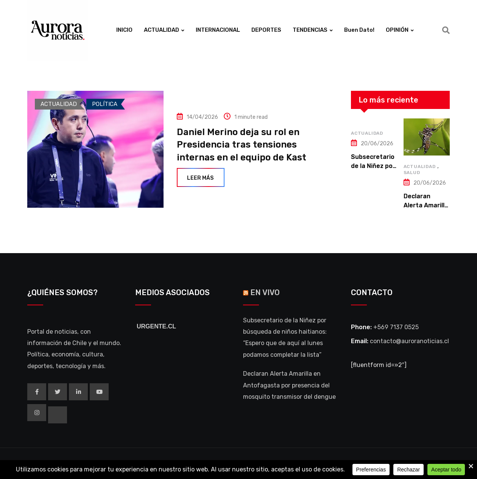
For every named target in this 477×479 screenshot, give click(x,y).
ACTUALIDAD (161, 29)
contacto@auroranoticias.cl (409, 341)
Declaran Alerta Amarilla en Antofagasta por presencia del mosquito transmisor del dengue (289, 385)
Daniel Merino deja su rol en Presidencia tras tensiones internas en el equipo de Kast (241, 145)
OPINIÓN (397, 29)
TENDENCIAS (310, 29)
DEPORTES (266, 29)
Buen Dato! (359, 29)
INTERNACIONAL (218, 29)
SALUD (412, 172)
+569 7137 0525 (396, 327)
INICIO (124, 29)
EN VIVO (265, 292)
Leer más (200, 178)
